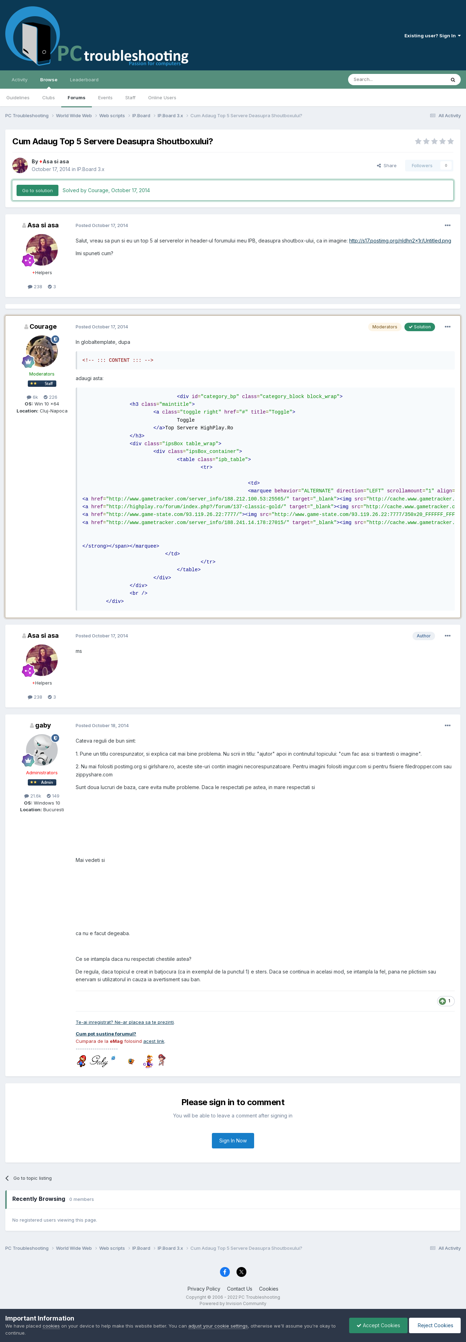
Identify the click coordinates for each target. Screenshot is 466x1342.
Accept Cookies (378, 1325)
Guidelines (18, 97)
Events (105, 97)
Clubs (48, 97)
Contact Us (239, 1289)
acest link (153, 1041)
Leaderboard (84, 79)
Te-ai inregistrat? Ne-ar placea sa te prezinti (125, 1022)
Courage (43, 326)
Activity (19, 79)
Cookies (268, 1289)
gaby (43, 725)
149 (53, 796)
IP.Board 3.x (91, 169)
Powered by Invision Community (233, 1303)
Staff (130, 97)
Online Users (162, 97)
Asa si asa (54, 161)
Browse (48, 83)
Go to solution (37, 190)
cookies (51, 1326)
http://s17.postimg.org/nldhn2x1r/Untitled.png (400, 241)
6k (32, 397)
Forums (77, 97)
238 (35, 286)
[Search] (378, 79)
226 (50, 397)
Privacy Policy (204, 1289)
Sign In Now (233, 1140)
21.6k (32, 796)
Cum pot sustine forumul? (106, 1034)
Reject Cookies (434, 1325)
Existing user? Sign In (432, 35)
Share (387, 165)
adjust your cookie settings (218, 1326)
